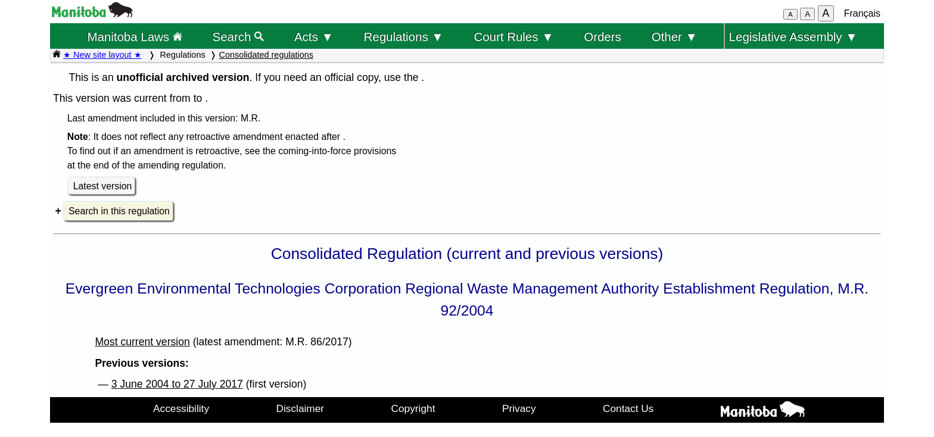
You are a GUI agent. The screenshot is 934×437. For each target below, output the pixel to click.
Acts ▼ (314, 36)
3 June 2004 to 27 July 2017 (177, 384)
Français (862, 13)
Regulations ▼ (404, 36)
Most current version (142, 342)
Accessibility (181, 408)
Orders (602, 36)
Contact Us (628, 408)
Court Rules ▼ (513, 36)
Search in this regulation (119, 211)
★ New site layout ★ (102, 55)
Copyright (413, 408)
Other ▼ (675, 36)
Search (238, 36)
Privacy (519, 408)
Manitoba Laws (134, 36)
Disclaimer (300, 408)
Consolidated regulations (266, 55)
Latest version (102, 186)
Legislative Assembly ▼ (793, 36)
